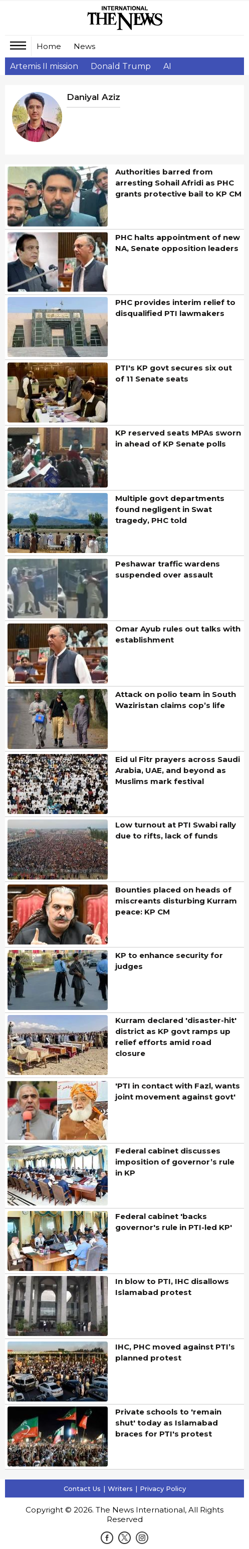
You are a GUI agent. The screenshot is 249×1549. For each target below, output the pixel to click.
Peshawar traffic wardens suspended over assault (167, 569)
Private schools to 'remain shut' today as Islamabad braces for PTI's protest (168, 1422)
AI (167, 66)
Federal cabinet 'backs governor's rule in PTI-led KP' (173, 1222)
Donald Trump (121, 66)
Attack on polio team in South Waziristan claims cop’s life (175, 700)
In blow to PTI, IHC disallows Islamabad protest (172, 1286)
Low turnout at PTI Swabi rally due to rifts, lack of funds (175, 830)
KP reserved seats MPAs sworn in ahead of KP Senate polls (178, 438)
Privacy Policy (163, 1488)
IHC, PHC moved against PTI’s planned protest (175, 1352)
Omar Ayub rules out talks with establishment (177, 634)
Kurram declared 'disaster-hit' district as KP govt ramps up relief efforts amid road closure (175, 1037)
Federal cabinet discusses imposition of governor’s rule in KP (174, 1162)
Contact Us (82, 1488)
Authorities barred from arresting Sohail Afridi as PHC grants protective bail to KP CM (178, 182)
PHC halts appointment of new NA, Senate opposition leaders (177, 242)
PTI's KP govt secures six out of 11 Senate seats (173, 373)
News (84, 46)
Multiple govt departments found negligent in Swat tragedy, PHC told (169, 509)
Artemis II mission (44, 66)
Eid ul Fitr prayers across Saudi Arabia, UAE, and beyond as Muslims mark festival (177, 770)
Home (49, 46)
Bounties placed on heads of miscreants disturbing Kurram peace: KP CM (176, 900)
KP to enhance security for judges (169, 960)
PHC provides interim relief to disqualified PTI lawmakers (175, 308)
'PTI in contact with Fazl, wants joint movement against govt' (177, 1091)
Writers (120, 1488)
